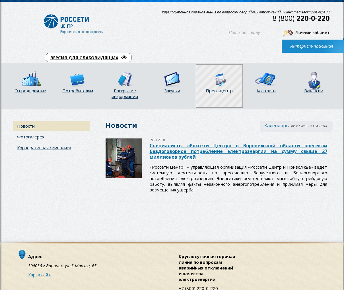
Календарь (276, 125)
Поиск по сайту (244, 32)
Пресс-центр (219, 90)
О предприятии (30, 90)
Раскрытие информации (125, 93)
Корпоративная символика (44, 147)
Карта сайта (40, 274)
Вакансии (313, 90)
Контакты (266, 90)
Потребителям (77, 90)
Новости (26, 126)
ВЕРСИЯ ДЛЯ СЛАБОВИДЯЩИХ (88, 57)
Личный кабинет (312, 32)
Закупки (172, 90)
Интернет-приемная (311, 46)
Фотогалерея (30, 137)
